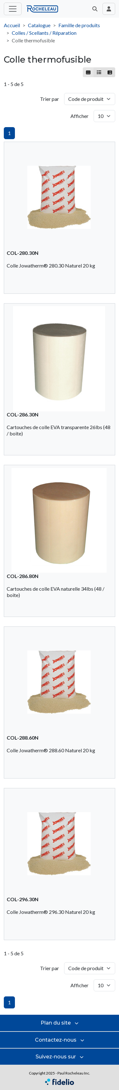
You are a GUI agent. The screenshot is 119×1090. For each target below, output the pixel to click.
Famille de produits (79, 25)
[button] (95, 8)
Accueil (12, 25)
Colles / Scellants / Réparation (44, 33)
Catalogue (39, 25)
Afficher (79, 116)
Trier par (49, 99)
